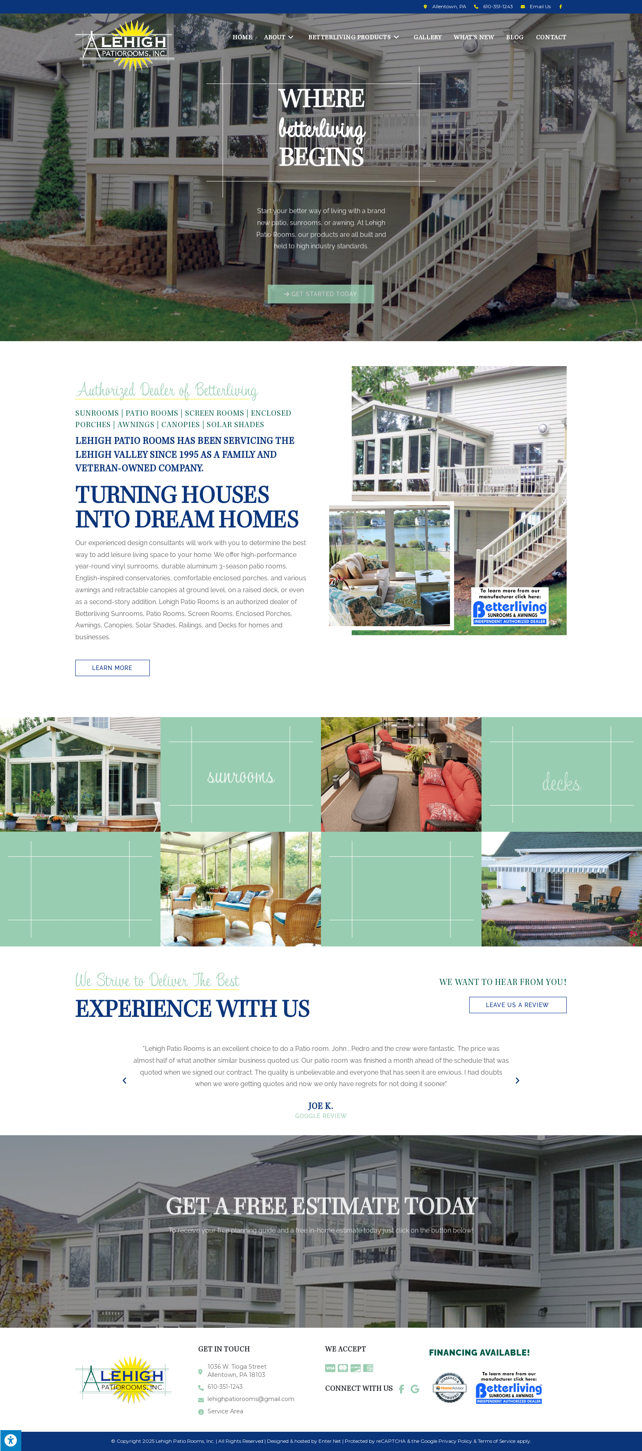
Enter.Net (330, 1441)
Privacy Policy (455, 1441)
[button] (321, 308)
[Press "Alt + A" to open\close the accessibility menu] (10, 1440)
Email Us (540, 6)
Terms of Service (496, 1441)
